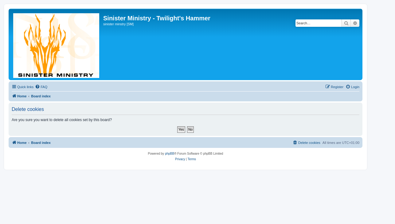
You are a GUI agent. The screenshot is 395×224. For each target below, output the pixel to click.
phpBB (169, 153)
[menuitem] (41, 87)
